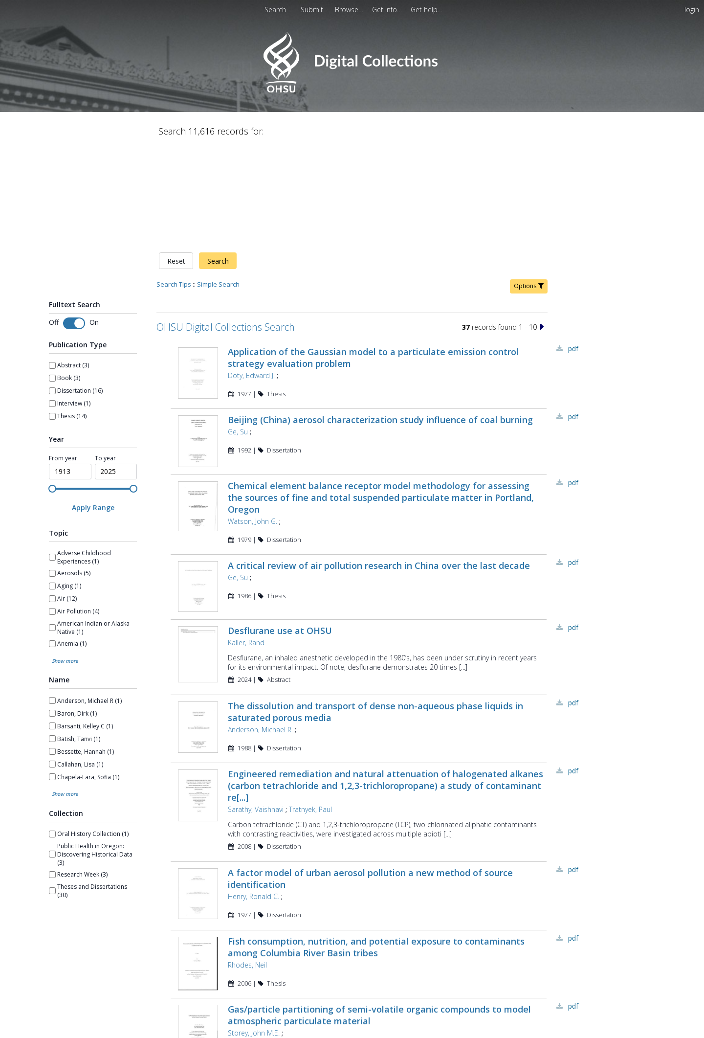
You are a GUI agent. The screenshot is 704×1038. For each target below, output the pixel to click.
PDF (573, 245)
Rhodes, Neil (247, 871)
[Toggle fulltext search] (74, 221)
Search (218, 158)
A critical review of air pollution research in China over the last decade (379, 467)
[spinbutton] (70, 369)
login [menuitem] (691, 9)
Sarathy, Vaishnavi (256, 716)
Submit (313, 9)
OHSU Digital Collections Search (225, 224)
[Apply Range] (93, 405)
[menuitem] (350, 9)
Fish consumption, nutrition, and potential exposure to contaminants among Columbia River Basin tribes (376, 853)
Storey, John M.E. (254, 940)
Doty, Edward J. (251, 272)
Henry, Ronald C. (253, 802)
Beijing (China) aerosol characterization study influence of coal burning (380, 318)
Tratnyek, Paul (310, 716)
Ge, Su (238, 330)
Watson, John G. (252, 422)
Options (529, 183)
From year (63, 355)
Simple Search (218, 181)
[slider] (52, 386)
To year (105, 355)
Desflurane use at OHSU (280, 536)
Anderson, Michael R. (260, 635)
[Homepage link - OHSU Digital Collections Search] (352, 90)
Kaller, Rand (246, 548)
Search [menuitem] (275, 9)
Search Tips (173, 181)
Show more (65, 558)
